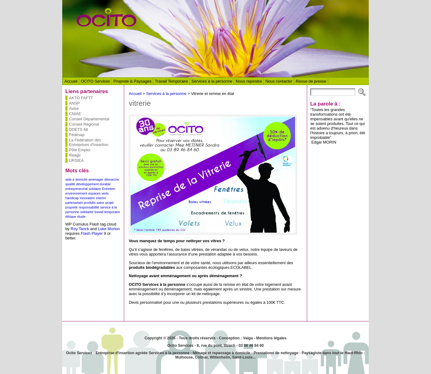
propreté (71, 207)
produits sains (94, 202)
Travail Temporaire (171, 81)
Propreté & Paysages (132, 81)
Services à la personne (211, 81)
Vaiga (248, 338)
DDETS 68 (78, 129)
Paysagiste (311, 353)
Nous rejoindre (249, 81)
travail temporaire (107, 212)
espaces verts (98, 193)
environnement (76, 193)
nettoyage (289, 353)
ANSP (74, 103)
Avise (74, 108)
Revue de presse (311, 81)
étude (81, 216)
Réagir (75, 155)
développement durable (93, 184)
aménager (96, 179)
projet (109, 202)
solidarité (87, 212)
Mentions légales (271, 338)
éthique (70, 216)
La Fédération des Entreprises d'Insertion (88, 142)
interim (101, 198)
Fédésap (77, 134)
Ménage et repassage (212, 353)
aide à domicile (76, 179)
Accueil (70, 81)
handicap (72, 198)
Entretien (108, 189)
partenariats (74, 202)
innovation (87, 198)
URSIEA (76, 160)
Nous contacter (278, 81)
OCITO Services (95, 81)
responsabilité (89, 207)
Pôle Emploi (79, 150)
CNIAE (75, 113)
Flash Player (92, 233)
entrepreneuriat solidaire (83, 189)
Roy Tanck (80, 228)
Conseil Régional (84, 124)
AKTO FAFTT (81, 98)
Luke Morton (109, 228)
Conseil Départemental (89, 119)
